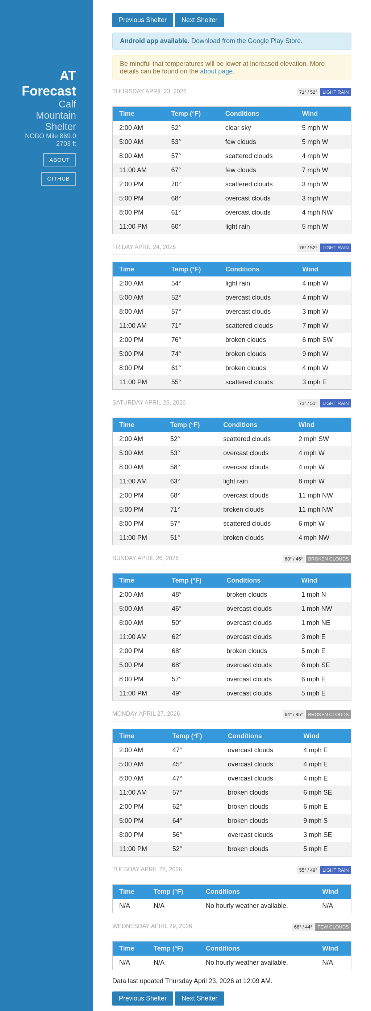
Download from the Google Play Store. (211, 41)
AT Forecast (49, 83)
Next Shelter (199, 20)
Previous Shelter (143, 20)
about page (216, 71)
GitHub (58, 178)
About (59, 160)
